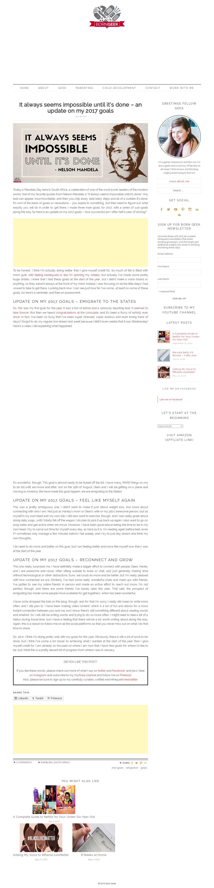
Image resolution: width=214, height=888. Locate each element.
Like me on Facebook (179, 388)
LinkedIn (197, 209)
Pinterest (125, 675)
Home (24, 88)
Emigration (132, 768)
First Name (163, 266)
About (43, 88)
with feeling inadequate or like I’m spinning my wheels (64, 275)
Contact (153, 88)
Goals (144, 768)
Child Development (119, 88)
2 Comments (24, 762)
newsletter (130, 679)
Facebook (118, 670)
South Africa (62, 762)
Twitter (168, 209)
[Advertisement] (107, 54)
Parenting (85, 88)
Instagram (39, 675)
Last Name (163, 279)
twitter (102, 670)
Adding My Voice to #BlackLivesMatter (41, 855)
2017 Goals (117, 768)
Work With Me (182, 88)
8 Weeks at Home (93, 855)
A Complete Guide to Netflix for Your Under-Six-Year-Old (54, 817)
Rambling (46, 762)
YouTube (175, 209)
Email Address (165, 253)
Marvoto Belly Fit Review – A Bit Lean (184, 354)
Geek (62, 88)
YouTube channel (85, 675)
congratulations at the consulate (77, 312)
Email (179, 215)
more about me (179, 181)
